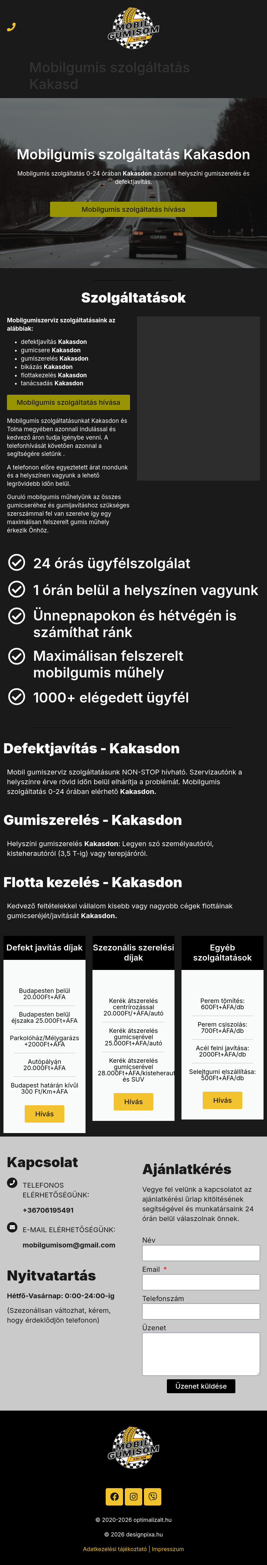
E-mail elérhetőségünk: (70, 1230)
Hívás (44, 1114)
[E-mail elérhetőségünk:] (12, 1227)
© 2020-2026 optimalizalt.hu (133, 1519)
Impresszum (168, 1549)
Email (152, 1269)
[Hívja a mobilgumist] (11, 27)
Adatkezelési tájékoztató (115, 1549)
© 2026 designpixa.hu (133, 1534)
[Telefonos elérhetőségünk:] (12, 1183)
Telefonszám (163, 1298)
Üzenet (154, 1328)
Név (148, 1240)
